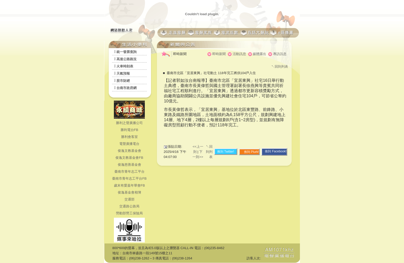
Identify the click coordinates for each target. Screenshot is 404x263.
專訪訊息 (280, 54)
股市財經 (123, 81)
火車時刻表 (124, 66)
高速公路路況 (126, 59)
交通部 (129, 199)
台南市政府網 (126, 88)
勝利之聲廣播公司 (129, 123)
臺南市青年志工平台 (129, 171)
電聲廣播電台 (129, 144)
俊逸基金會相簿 (129, 192)
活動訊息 (239, 54)
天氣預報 (123, 73)
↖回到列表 (279, 66)
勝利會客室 (129, 137)
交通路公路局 (129, 206)
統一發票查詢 (126, 52)
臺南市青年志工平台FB (129, 178)
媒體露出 (259, 54)
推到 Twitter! (225, 151)
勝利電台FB (129, 130)
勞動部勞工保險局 (129, 213)
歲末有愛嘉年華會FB (129, 185)
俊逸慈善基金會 (129, 164)
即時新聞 (219, 54)
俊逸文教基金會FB (129, 158)
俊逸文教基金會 (129, 151)
